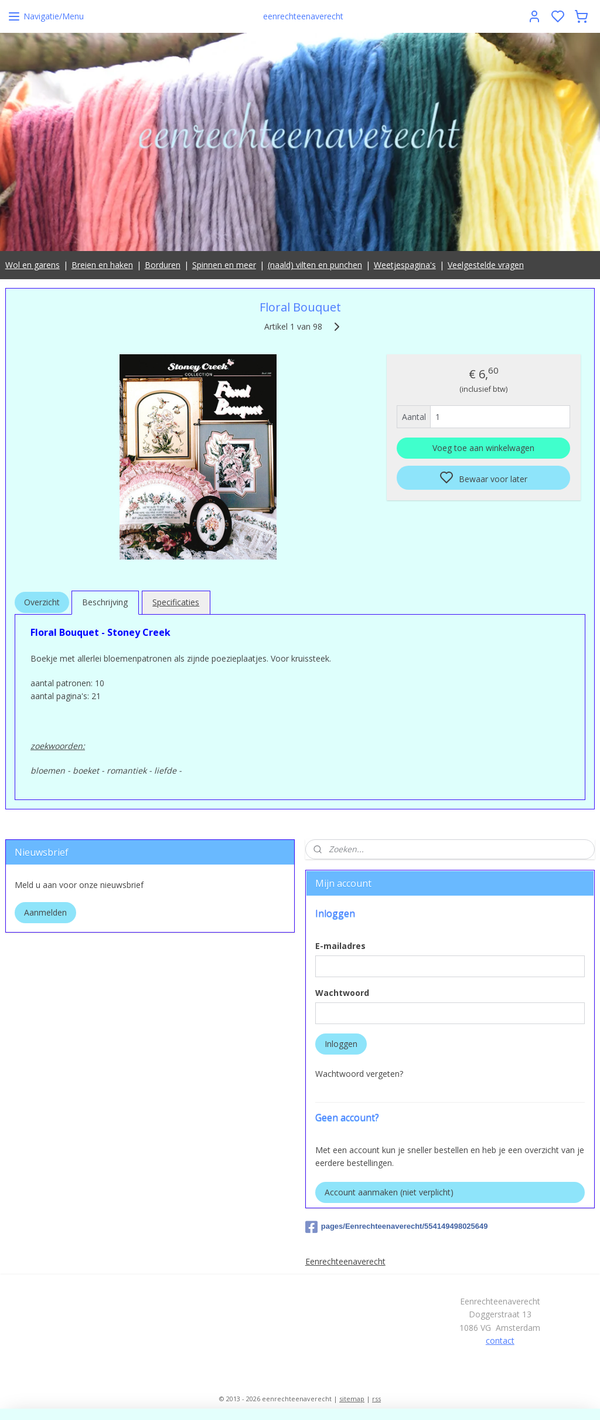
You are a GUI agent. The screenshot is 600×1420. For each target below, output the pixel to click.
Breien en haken (102, 264)
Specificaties (175, 602)
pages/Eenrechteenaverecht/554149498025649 (396, 1227)
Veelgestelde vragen (486, 264)
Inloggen (341, 1043)
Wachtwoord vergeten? (359, 1073)
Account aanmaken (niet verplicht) (389, 1192)
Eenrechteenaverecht (345, 1261)
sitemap (351, 1398)
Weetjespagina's (405, 264)
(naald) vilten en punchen (315, 264)
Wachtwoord (342, 992)
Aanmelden (45, 912)
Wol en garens (32, 264)
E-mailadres (340, 945)
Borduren (162, 264)
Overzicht (42, 602)
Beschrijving (105, 602)
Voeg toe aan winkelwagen (483, 448)
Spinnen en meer (224, 264)
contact (500, 1340)
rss (376, 1398)
